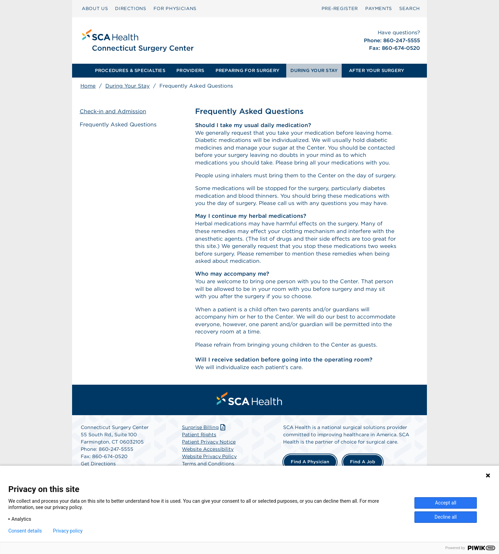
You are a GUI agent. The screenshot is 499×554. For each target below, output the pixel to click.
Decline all (446, 517)
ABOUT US (95, 8)
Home (88, 86)
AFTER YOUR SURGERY (376, 70)
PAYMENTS (378, 8)
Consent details (25, 531)
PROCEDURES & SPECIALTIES (130, 70)
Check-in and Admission (113, 111)
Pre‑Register (340, 8)
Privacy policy (67, 531)
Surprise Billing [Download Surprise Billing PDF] (204, 447)
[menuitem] (95, 8)
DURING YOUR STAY (314, 70)
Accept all (445, 503)
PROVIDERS (190, 70)
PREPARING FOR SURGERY (247, 70)
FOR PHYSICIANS (175, 8)
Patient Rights (199, 454)
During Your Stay (127, 86)
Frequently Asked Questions (119, 124)
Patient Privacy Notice (209, 462)
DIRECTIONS (130, 8)
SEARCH (409, 8)
